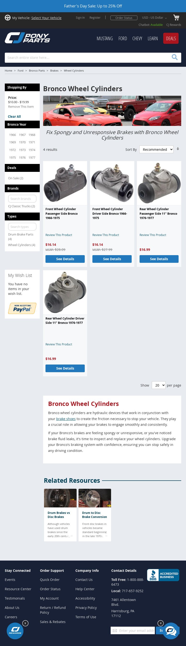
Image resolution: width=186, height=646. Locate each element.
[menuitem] (105, 38)
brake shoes (66, 418)
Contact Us (84, 579)
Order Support (52, 570)
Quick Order (50, 579)
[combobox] (93, 58)
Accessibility (85, 598)
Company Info (87, 570)
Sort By (131, 149)
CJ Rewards (173, 25)
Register (95, 17)
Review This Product (58, 235)
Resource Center (18, 589)
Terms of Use (85, 617)
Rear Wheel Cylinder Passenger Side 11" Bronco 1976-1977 (158, 213)
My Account (49, 598)
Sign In (80, 17)
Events (10, 579)
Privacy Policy (86, 607)
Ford (20, 70)
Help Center (85, 589)
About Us (12, 607)
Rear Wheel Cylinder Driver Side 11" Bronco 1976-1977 (64, 320)
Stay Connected (18, 570)
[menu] (119, 38)
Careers (11, 617)
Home (8, 70)
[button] (155, 18)
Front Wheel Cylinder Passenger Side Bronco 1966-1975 (61, 213)
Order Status (123, 18)
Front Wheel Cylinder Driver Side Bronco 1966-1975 (109, 213)
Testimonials (15, 598)
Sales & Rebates (53, 621)
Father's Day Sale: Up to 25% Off (93, 6)
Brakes (54, 70)
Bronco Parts (37, 70)
